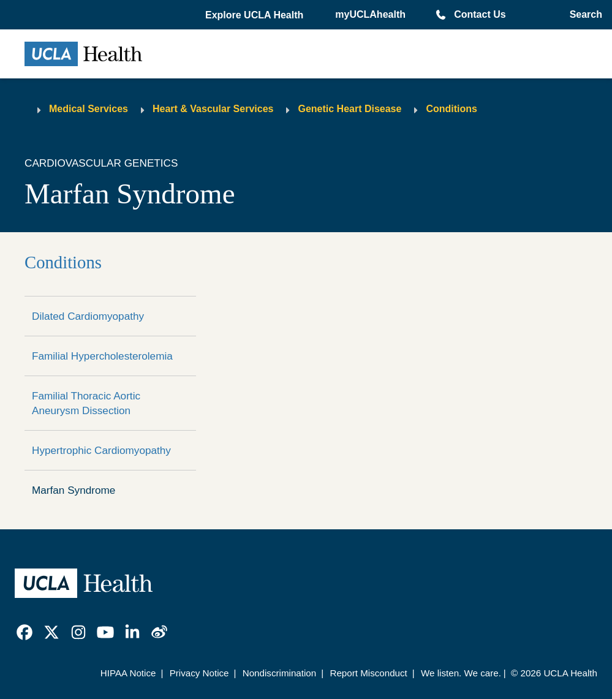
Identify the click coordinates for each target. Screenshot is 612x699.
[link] (24, 632)
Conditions (451, 109)
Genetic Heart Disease (349, 109)
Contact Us (479, 14)
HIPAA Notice (128, 673)
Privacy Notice (199, 673)
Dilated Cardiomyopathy (88, 316)
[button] (255, 15)
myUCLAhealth (370, 14)
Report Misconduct (368, 673)
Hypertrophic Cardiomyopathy (101, 450)
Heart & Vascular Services (213, 109)
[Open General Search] (583, 14)
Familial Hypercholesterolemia (102, 356)
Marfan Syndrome (73, 490)
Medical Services (88, 109)
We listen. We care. (461, 673)
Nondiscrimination (279, 673)
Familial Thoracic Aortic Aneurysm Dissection (86, 403)
